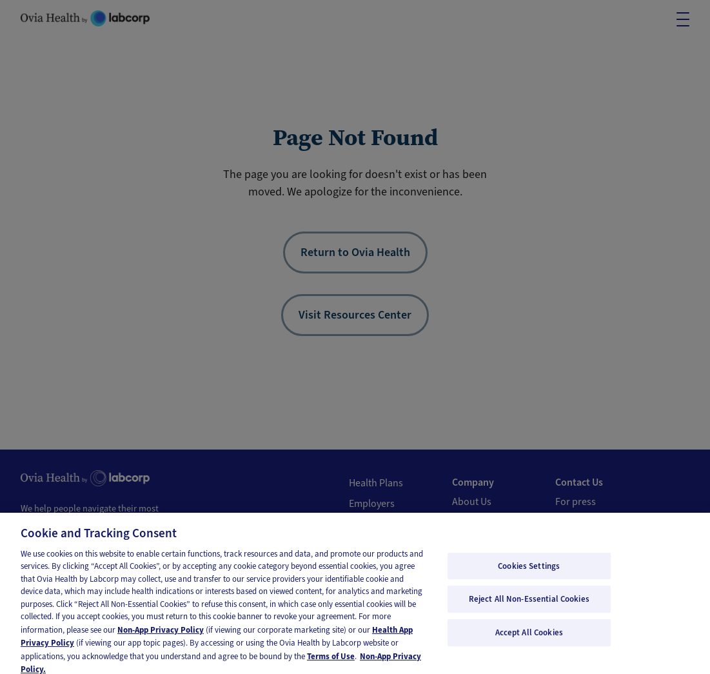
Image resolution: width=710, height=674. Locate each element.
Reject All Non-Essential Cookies (529, 607)
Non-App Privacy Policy (160, 637)
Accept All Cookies (529, 640)
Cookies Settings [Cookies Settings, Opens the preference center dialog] (529, 573)
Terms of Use (331, 664)
